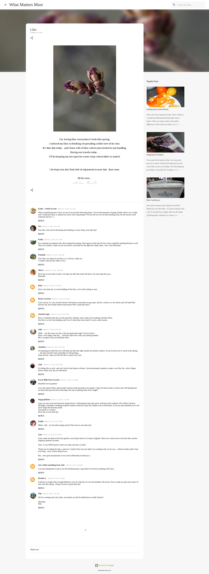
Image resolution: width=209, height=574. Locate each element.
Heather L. (42, 478)
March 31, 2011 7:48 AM (54, 270)
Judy (40, 365)
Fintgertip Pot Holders (155, 155)
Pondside (42, 255)
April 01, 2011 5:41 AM (51, 494)
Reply (41, 221)
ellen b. (41, 270)
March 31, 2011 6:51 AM (53, 239)
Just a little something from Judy (51, 465)
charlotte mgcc (44, 314)
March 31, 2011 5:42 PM (53, 421)
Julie (40, 330)
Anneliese (42, 347)
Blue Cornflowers (153, 200)
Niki (40, 494)
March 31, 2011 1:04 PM (69, 380)
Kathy (40, 239)
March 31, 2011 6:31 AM (51, 226)
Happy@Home (44, 400)
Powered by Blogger (104, 565)
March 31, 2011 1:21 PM (60, 400)
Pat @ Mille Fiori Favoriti (48, 380)
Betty (40, 286)
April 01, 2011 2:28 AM (74, 465)
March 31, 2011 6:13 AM (66, 209)
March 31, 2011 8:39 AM (61, 299)
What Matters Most (26, 4)
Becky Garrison (44, 299)
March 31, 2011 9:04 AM (52, 330)
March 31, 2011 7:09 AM (55, 255)
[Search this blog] (191, 4)
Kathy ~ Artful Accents (47, 209)
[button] (31, 38)
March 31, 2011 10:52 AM (53, 365)
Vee (39, 226)
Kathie (41, 421)
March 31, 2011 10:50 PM (52, 435)
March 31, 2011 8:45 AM (60, 314)
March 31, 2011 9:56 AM (56, 347)
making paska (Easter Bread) (157, 109)
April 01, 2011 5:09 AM (56, 478)
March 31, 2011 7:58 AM (52, 286)
